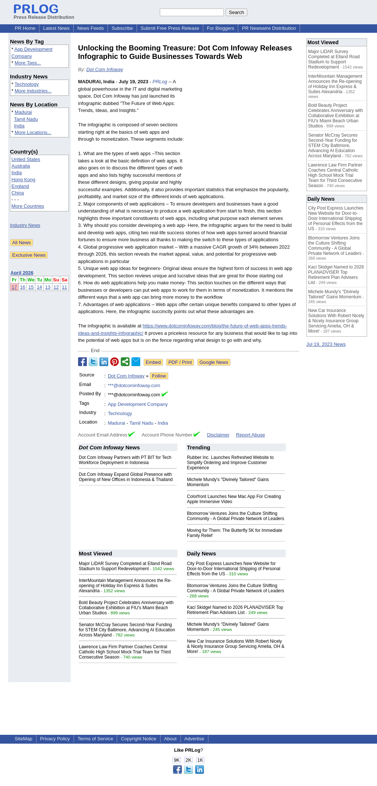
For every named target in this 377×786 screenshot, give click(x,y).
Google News (214, 362)
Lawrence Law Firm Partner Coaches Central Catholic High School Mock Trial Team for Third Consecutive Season (125, 652)
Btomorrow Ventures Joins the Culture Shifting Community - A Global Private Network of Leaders (235, 516)
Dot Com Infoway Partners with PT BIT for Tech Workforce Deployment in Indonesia (125, 460)
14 (39, 287)
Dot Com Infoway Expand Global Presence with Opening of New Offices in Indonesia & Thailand (126, 477)
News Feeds (90, 28)
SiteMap (23, 738)
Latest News (56, 28)
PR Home (25, 28)
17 (14, 287)
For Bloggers (220, 28)
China (17, 193)
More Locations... (33, 132)
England (20, 186)
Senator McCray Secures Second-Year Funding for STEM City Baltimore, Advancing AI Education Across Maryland (127, 630)
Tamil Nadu (26, 119)
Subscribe (122, 28)
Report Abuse (250, 435)
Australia (20, 166)
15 (31, 287)
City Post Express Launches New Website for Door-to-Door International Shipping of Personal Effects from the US (233, 568)
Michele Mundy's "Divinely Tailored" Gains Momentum (334, 294)
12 (56, 287)
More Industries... (33, 91)
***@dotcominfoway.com (134, 385)
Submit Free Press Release (170, 28)
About (170, 738)
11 (64, 287)
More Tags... (28, 63)
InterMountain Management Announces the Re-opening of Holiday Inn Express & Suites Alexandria (125, 585)
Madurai (23, 112)
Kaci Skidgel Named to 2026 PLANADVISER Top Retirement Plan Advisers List (235, 610)
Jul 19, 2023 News (326, 344)
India (19, 126)
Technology (26, 84)
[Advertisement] (243, 132)
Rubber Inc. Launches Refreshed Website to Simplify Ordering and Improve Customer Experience (230, 462)
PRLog (159, 81)
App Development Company (138, 404)
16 (22, 287)
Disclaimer (218, 435)
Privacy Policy (55, 738)
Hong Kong (23, 179)
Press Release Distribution (44, 14)
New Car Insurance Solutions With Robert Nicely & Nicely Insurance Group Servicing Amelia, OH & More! (236, 646)
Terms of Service (95, 738)
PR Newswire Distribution (269, 28)
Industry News (25, 225)
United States (25, 159)
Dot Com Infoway (104, 69)
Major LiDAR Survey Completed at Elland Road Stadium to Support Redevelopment (125, 566)
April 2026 (22, 273)
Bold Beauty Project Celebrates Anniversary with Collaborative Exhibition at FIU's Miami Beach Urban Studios (126, 607)
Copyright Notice (138, 738)
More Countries (27, 206)
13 (47, 287)
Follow (159, 376)
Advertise (194, 738)
